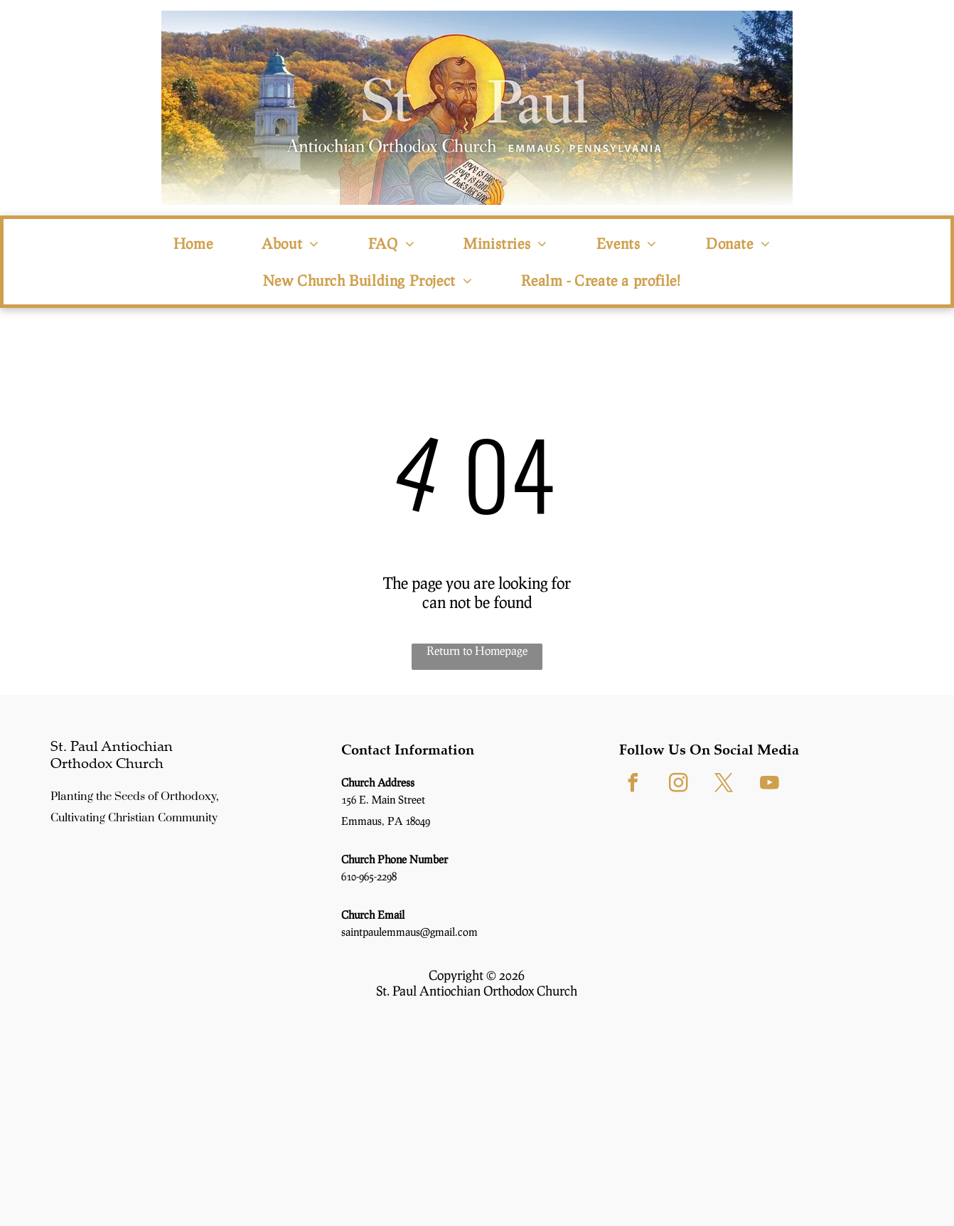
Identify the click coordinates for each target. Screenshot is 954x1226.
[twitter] (724, 785)
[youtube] (770, 785)
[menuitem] (198, 243)
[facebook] (633, 785)
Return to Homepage (477, 650)
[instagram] (679, 785)
